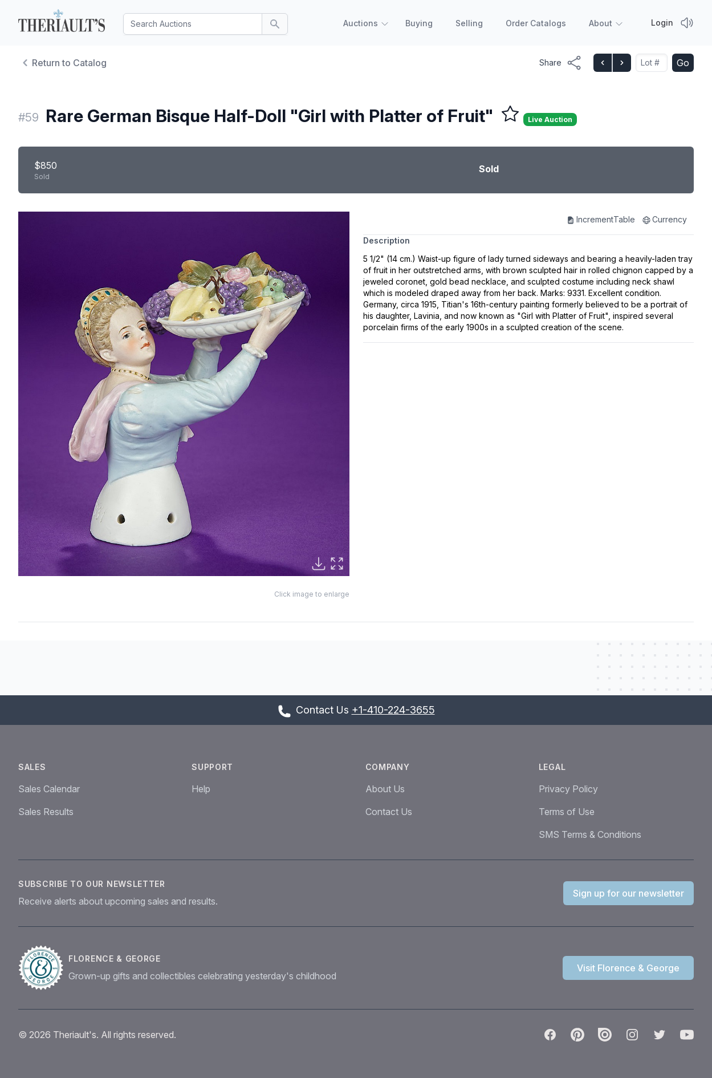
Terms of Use (567, 811)
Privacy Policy (568, 789)
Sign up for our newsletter (628, 893)
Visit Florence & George (628, 968)
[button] (183, 394)
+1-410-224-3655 (393, 710)
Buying (419, 23)
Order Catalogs (536, 23)
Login (662, 22)
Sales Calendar (49, 789)
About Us (385, 789)
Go (683, 62)
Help (201, 789)
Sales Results (46, 811)
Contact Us (388, 811)
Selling (469, 23)
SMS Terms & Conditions (590, 834)
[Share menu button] (561, 62)
